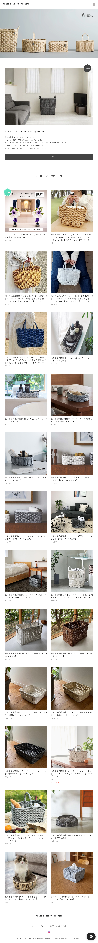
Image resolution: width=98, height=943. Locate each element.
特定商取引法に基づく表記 (57, 926)
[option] (49, 33)
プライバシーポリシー (39, 926)
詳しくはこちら (49, 156)
